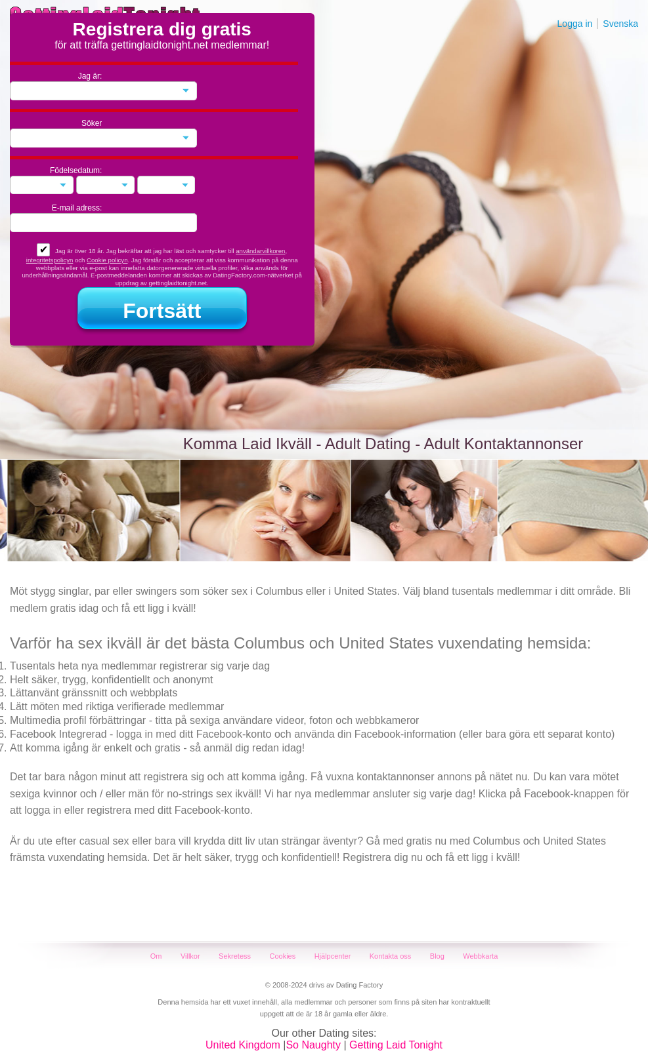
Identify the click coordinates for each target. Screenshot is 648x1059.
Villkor (190, 956)
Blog (437, 956)
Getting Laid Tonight (396, 1044)
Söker (91, 123)
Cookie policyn (107, 260)
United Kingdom (242, 1044)
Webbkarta (480, 956)
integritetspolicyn (49, 260)
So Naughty (313, 1044)
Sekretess (235, 956)
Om (156, 956)
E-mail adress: (77, 207)
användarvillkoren (260, 250)
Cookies (282, 956)
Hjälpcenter (332, 956)
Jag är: (90, 76)
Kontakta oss (391, 956)
